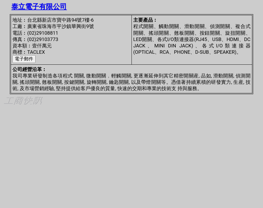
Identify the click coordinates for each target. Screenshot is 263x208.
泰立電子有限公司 (39, 7)
